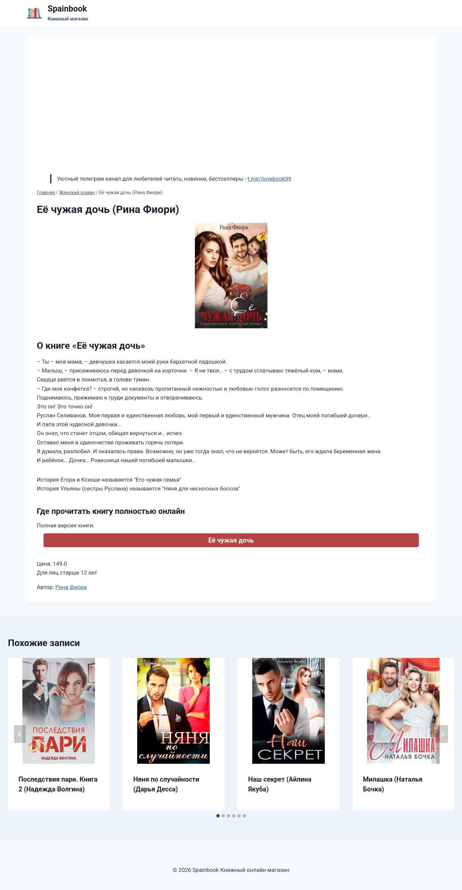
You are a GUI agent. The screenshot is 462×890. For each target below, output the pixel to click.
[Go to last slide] (20, 734)
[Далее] (442, 734)
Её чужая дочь (231, 540)
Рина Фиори (71, 587)
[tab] (218, 815)
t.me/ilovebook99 (270, 178)
